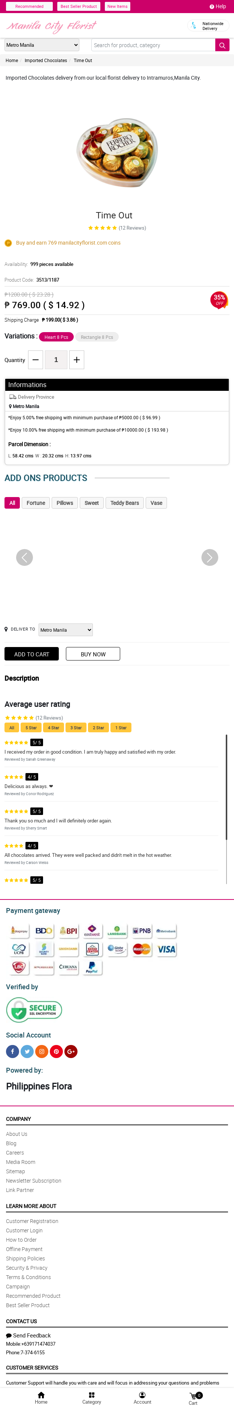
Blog (11, 1138)
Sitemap (15, 1166)
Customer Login (24, 1225)
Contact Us (21, 1316)
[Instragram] (41, 1048)
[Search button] (222, 45)
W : (45, 456)
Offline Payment (24, 1244)
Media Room (20, 1157)
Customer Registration (32, 1216)
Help (218, 6)
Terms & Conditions (28, 1272)
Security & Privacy (27, 1263)
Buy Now (93, 654)
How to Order (21, 1235)
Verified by (21, 984)
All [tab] (12, 502)
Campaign (18, 1281)
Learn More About (31, 1201)
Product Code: (30, 279)
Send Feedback (28, 1330)
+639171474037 (38, 1339)
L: (19, 456)
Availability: (37, 264)
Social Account (26, 1032)
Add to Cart (31, 654)
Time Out (83, 60)
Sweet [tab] (92, 502)
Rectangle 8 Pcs (97, 337)
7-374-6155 (33, 1348)
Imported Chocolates (46, 60)
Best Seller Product (79, 6)
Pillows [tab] (65, 502)
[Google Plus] (71, 1048)
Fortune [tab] (36, 502)
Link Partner (20, 1185)
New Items (117, 6)
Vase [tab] (156, 502)
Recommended (29, 6)
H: (72, 456)
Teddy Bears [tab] (124, 502)
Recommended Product (33, 1291)
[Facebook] (12, 1048)
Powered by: (23, 1066)
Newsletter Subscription (33, 1176)
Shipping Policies (25, 1253)
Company (18, 1114)
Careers (15, 1148)
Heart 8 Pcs (56, 337)
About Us (16, 1129)
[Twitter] (27, 1048)
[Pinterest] (56, 1048)
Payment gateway (30, 909)
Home (12, 60)
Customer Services (32, 1363)
